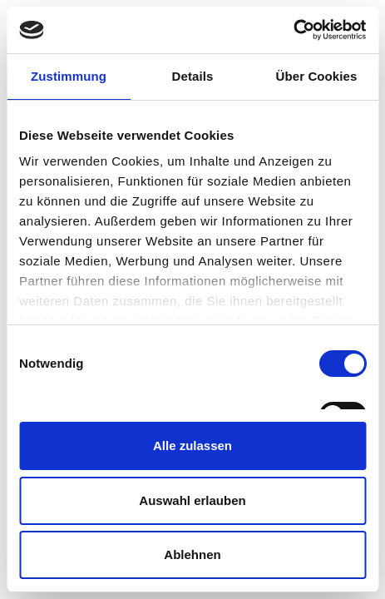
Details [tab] (193, 76)
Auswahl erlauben (192, 500)
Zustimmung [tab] (68, 76)
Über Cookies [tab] (317, 76)
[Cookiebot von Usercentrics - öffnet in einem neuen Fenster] (293, 30)
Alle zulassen (192, 445)
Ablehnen (192, 554)
